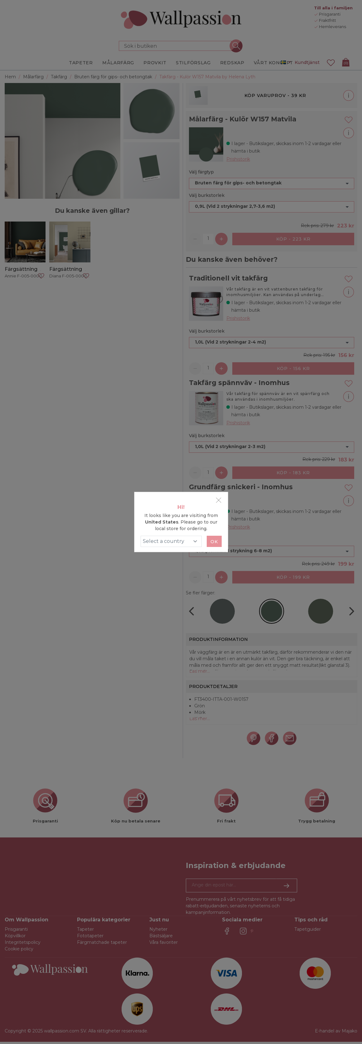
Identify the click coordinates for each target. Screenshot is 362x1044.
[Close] (218, 500)
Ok (214, 541)
